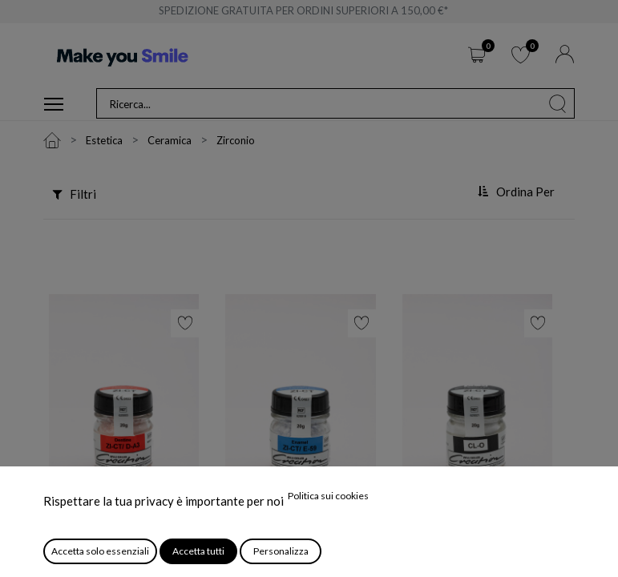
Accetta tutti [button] (198, 551)
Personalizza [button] (281, 551)
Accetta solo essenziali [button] (100, 551)
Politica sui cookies (328, 496)
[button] (517, 192)
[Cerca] (558, 103)
